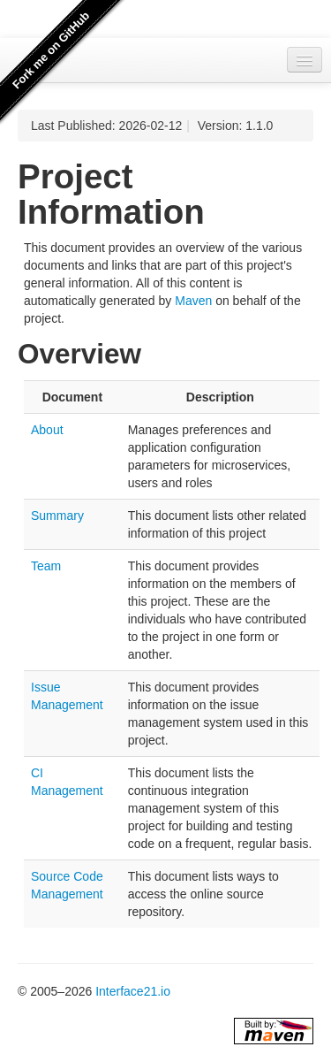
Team (46, 566)
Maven (193, 301)
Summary (57, 515)
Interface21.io (132, 991)
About (47, 430)
